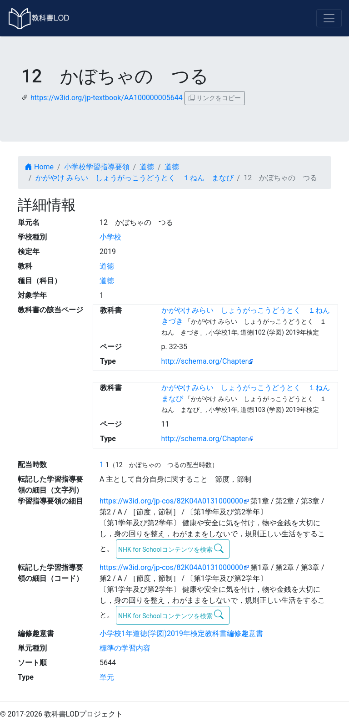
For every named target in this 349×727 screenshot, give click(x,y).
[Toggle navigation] (329, 18)
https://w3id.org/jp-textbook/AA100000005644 (106, 97)
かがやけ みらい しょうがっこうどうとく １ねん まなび (134, 177)
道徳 (147, 167)
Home (39, 167)
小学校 (110, 237)
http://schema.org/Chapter (204, 361)
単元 (107, 677)
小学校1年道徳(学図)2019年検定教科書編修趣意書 (181, 633)
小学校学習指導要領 (97, 167)
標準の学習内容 (125, 648)
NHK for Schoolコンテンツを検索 (171, 548)
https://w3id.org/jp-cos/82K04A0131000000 (171, 501)
